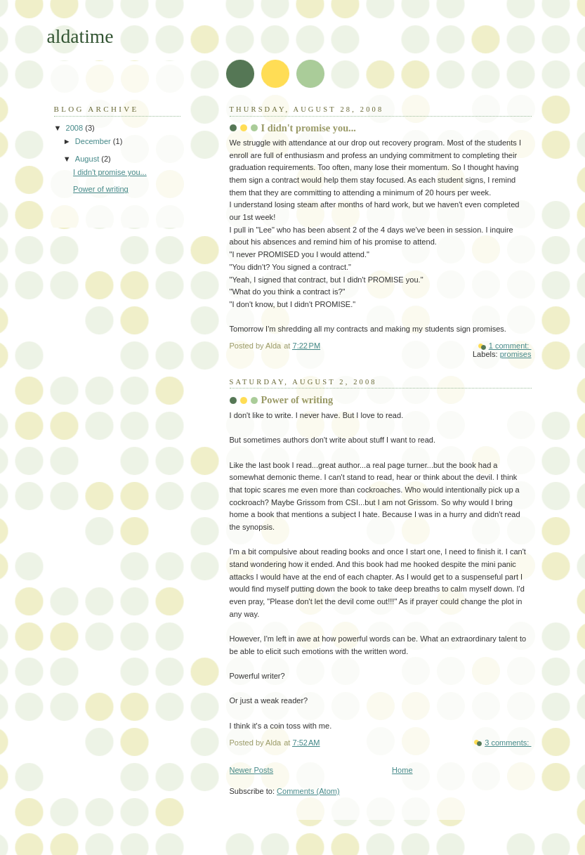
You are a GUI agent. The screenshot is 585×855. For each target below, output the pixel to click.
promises (516, 354)
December (94, 141)
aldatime (80, 36)
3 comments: (508, 742)
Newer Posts (252, 770)
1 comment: (510, 345)
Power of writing (297, 399)
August (88, 159)
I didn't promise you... (308, 127)
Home (402, 770)
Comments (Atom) (308, 791)
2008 (76, 128)
